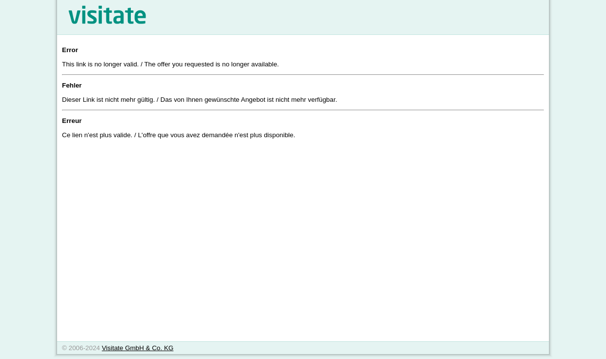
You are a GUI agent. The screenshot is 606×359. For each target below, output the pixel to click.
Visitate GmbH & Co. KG (138, 348)
